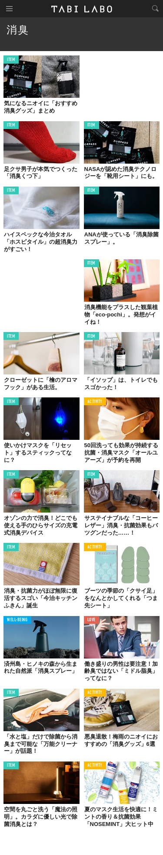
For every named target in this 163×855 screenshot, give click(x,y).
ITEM (11, 60)
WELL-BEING (17, 620)
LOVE (91, 620)
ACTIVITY (95, 402)
